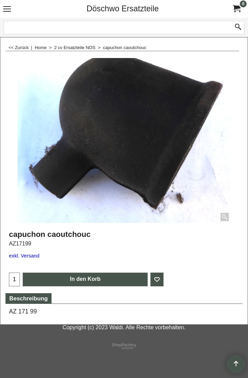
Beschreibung (28, 298)
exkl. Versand (24, 256)
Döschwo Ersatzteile (123, 8)
